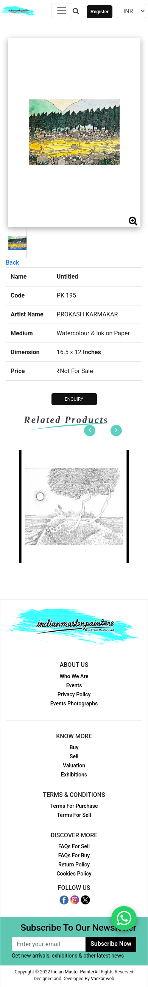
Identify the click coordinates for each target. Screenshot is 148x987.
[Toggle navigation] (61, 10)
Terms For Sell (74, 815)
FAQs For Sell (74, 846)
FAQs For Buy (74, 855)
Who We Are (73, 676)
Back (12, 262)
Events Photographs (74, 703)
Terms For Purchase (74, 806)
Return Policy (74, 864)
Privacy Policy (74, 694)
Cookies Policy (73, 874)
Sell (74, 756)
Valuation (74, 765)
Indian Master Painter (72, 972)
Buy (74, 747)
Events (74, 685)
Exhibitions (74, 775)
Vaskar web (102, 978)
